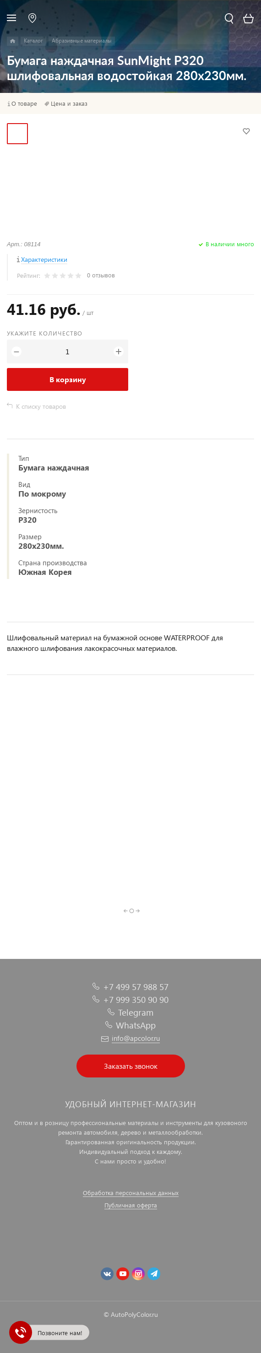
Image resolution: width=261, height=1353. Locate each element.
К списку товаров (41, 406)
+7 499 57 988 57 (136, 986)
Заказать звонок (131, 1066)
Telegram (135, 1012)
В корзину (67, 379)
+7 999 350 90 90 (136, 999)
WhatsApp (136, 1025)
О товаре (24, 103)
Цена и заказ (69, 103)
